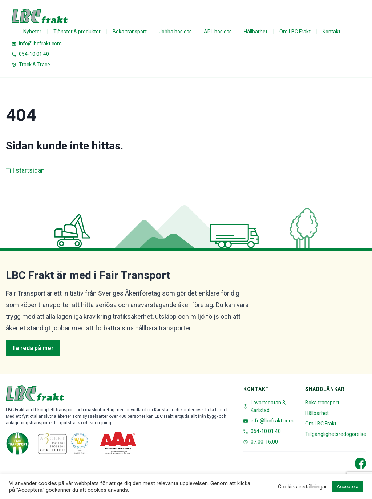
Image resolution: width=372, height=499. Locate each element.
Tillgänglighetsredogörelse (335, 434)
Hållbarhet (255, 31)
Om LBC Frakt (295, 31)
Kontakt (331, 31)
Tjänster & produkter (77, 31)
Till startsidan (25, 170)
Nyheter (32, 31)
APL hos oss (218, 31)
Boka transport (130, 31)
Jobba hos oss (175, 31)
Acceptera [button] (348, 486)
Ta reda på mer (33, 348)
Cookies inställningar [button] (302, 486)
